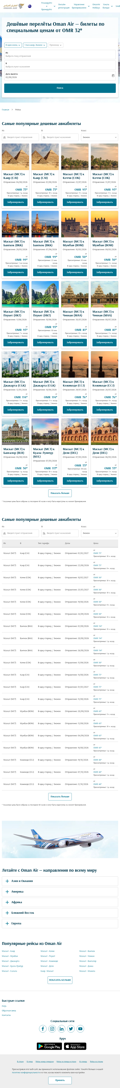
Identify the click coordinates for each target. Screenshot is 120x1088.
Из (7, 53)
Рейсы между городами (45, 1062)
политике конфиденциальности (26, 1072)
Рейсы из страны (96, 1062)
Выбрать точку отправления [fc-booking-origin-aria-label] (18, 56)
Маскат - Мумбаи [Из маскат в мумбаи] (10, 956)
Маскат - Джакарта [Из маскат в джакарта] (10, 961)
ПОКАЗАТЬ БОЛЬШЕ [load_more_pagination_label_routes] (60, 980)
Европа (12, 923)
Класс (83, 131)
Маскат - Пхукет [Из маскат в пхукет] (48, 956)
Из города (83, 1062)
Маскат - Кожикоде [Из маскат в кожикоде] (49, 961)
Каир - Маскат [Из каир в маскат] (47, 971)
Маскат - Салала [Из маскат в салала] (9, 971)
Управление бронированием (81, 6)
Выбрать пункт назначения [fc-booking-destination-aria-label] (18, 67)
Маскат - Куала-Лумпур (12, 966)
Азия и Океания (18, 881)
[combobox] (22, 137)
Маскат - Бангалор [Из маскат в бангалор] (87, 961)
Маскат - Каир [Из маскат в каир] (8, 951)
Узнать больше (108, 6)
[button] (35, 45)
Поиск (60, 88)
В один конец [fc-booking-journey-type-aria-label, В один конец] (11, 45)
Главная (5, 110)
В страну (20, 1062)
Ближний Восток (19, 912)
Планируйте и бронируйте (49, 6)
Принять (60, 1080)
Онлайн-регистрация (63, 6)
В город (30, 1062)
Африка (13, 902)
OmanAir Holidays (96, 6)
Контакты (6, 1015)
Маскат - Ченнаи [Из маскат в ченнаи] (86, 956)
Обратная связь (9, 1011)
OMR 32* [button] (72, 31)
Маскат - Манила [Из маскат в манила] (87, 971)
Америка (13, 891)
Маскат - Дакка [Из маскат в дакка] (86, 966)
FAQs (4, 1006)
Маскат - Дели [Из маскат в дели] (47, 966)
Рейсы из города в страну (66, 1062)
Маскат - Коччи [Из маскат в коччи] (47, 951)
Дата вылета (12, 74)
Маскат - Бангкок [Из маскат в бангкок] (87, 951)
